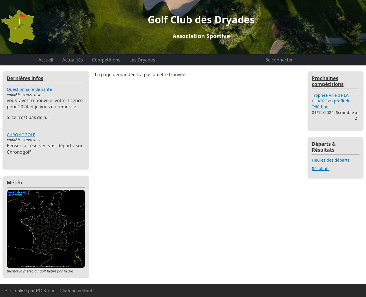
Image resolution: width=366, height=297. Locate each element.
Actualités (72, 60)
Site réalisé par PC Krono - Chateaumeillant (48, 290)
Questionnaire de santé (29, 89)
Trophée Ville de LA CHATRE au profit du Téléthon (331, 100)
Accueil (45, 60)
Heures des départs (331, 160)
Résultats (321, 168)
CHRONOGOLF (21, 134)
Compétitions (106, 60)
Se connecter (279, 60)
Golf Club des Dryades (201, 26)
